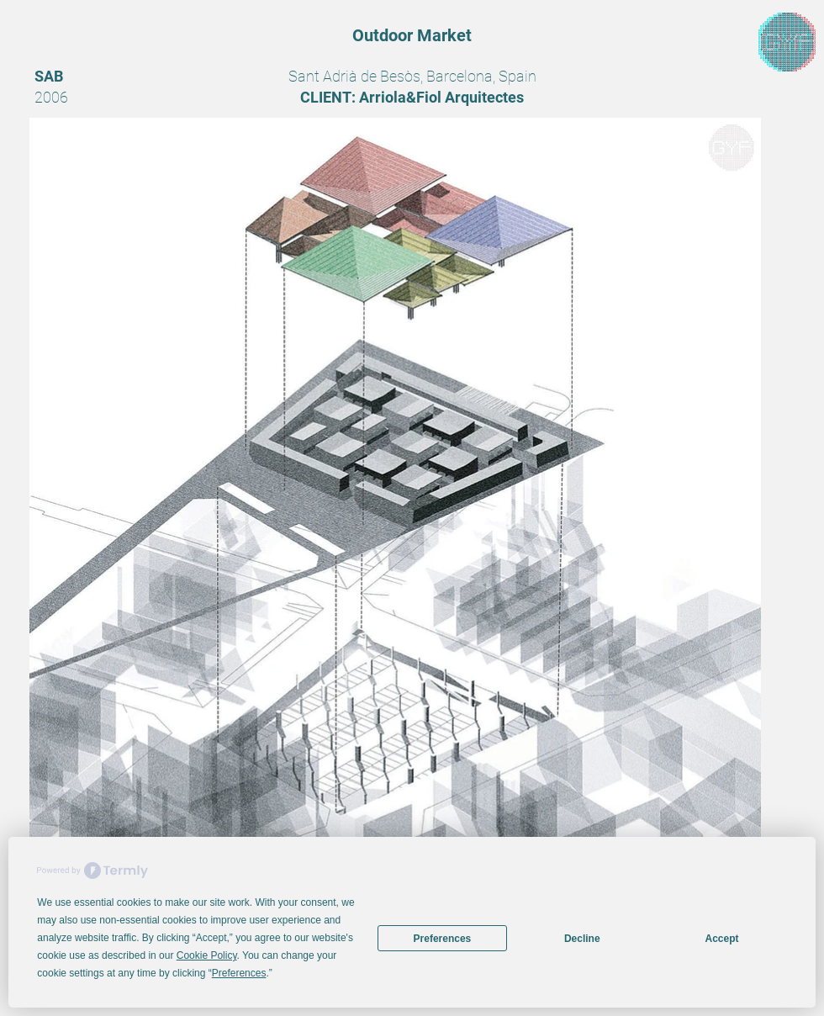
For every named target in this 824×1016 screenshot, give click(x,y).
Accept (722, 939)
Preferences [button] (239, 973)
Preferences (443, 939)
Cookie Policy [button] (207, 955)
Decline (582, 939)
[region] (787, 42)
